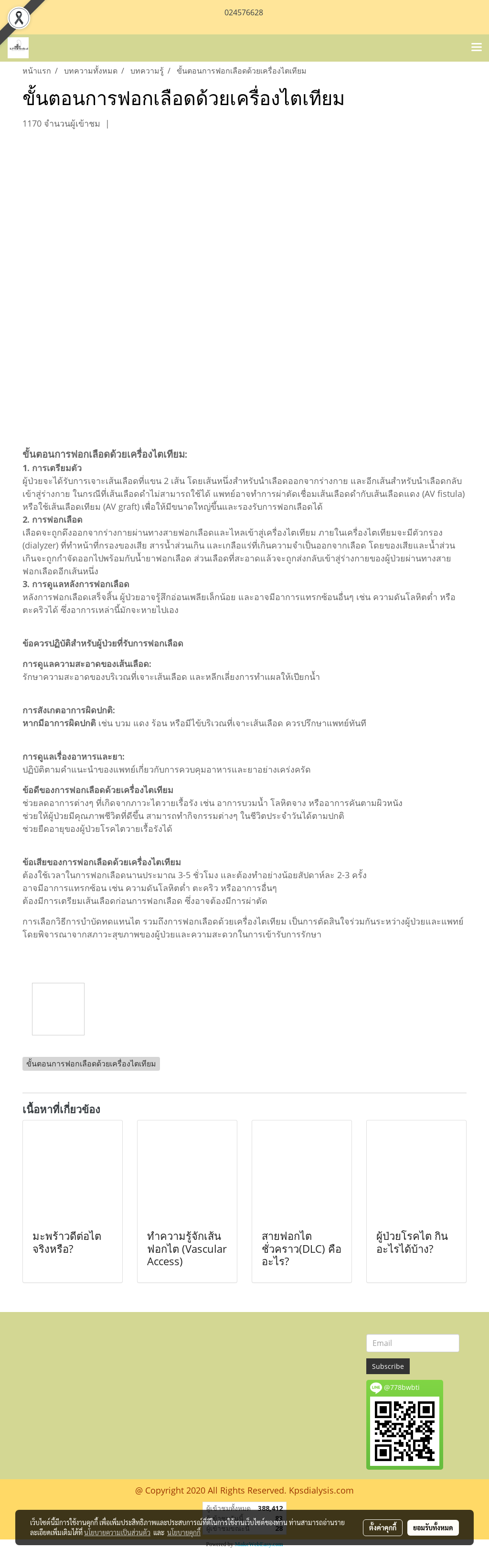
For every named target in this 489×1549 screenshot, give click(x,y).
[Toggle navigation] (476, 47)
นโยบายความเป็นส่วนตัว (117, 1532)
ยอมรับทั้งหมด (433, 1527)
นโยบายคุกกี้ (184, 1532)
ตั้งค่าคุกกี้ (382, 1527)
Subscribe (388, 1366)
